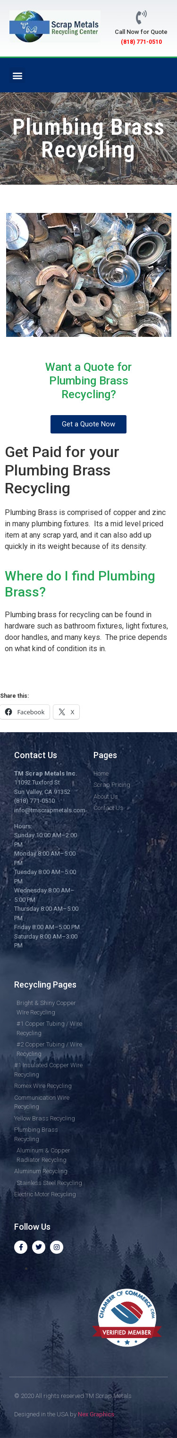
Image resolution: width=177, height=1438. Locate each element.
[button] (17, 75)
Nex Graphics (96, 1414)
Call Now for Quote (141, 31)
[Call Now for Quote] (141, 17)
